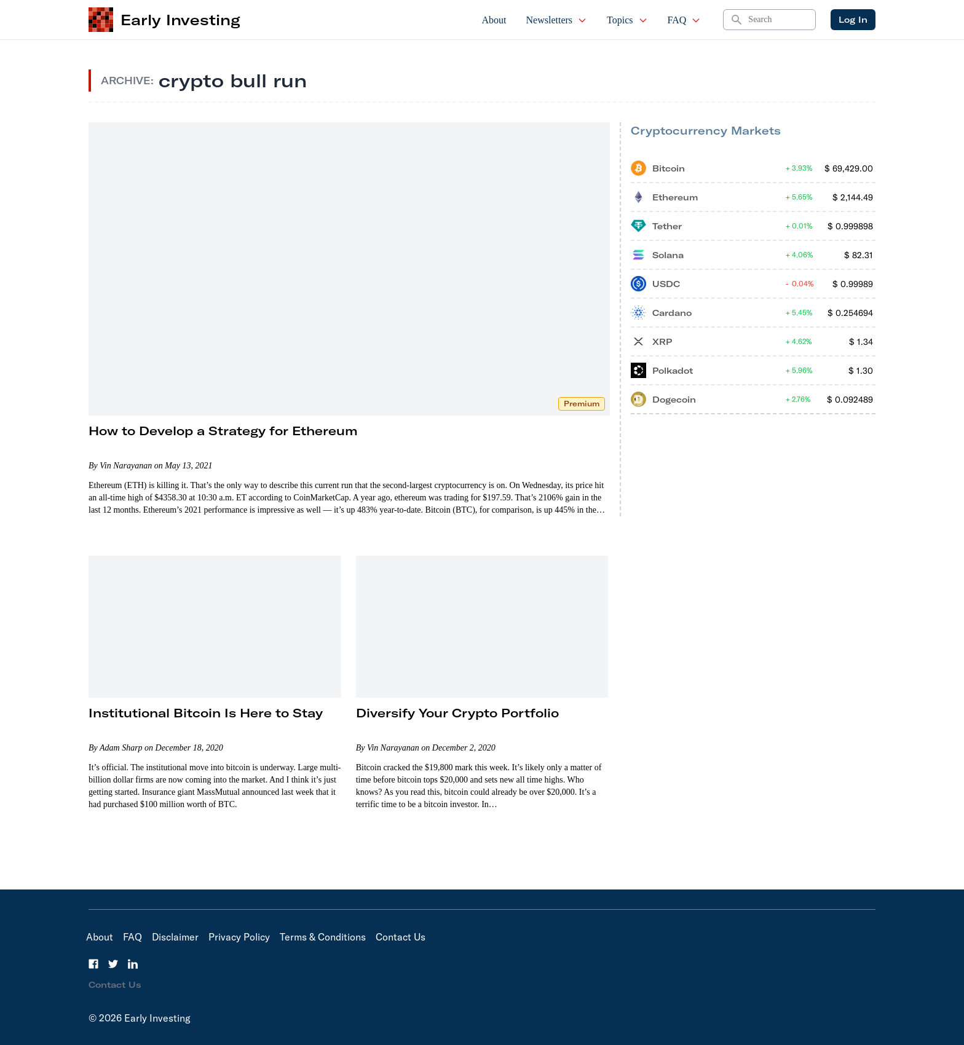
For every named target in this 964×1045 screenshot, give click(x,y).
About (494, 20)
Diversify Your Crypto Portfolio (457, 712)
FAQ (684, 20)
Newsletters (557, 20)
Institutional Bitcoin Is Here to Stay (206, 712)
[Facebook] (93, 964)
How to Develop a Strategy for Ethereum (223, 430)
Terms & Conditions (323, 937)
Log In (853, 19)
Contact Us (400, 937)
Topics (627, 20)
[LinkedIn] (133, 964)
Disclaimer (175, 937)
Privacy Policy (239, 937)
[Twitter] (113, 964)
